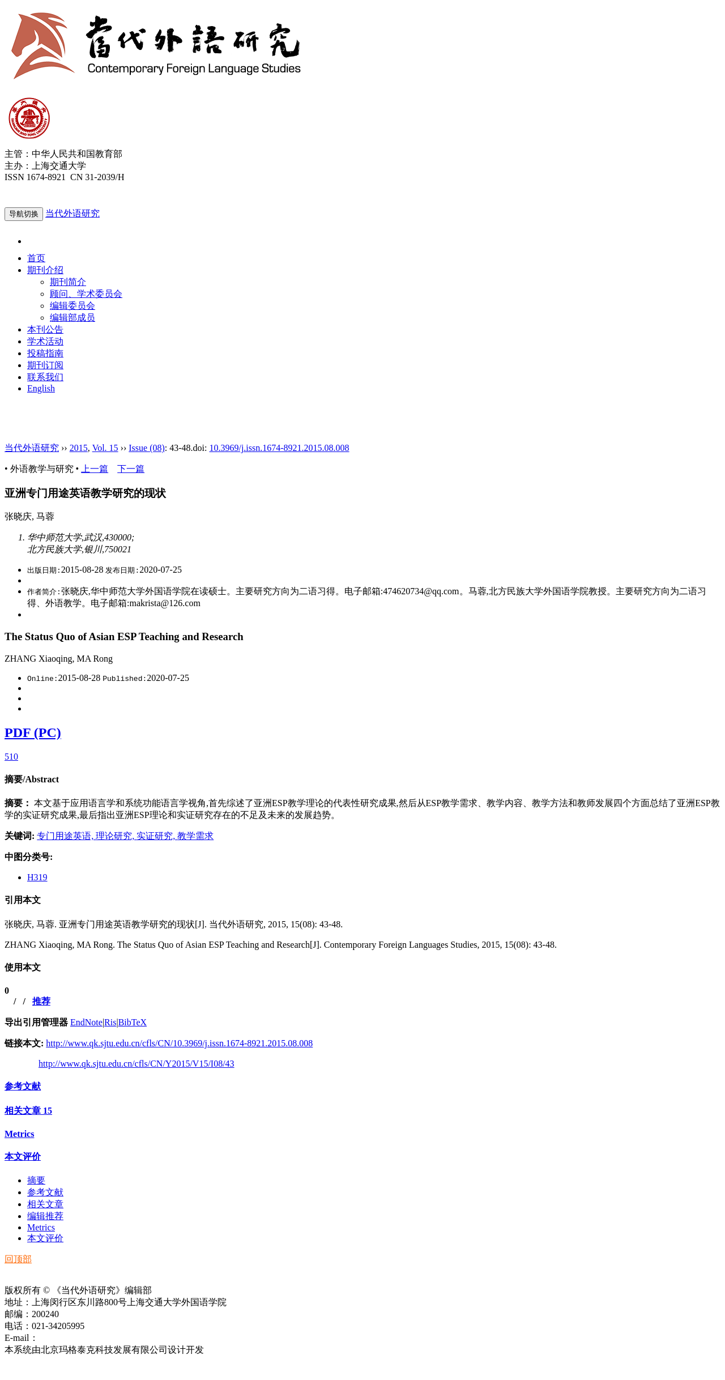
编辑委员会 (72, 305)
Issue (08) (147, 448)
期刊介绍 (45, 270)
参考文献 (23, 1086)
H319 (37, 877)
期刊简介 (68, 282)
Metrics (19, 1134)
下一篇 (130, 469)
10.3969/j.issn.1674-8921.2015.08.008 (279, 448)
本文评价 (23, 1156)
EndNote (86, 1022)
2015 (79, 448)
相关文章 (28, 1110)
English (41, 388)
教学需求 (195, 836)
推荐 (41, 1001)
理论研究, (116, 836)
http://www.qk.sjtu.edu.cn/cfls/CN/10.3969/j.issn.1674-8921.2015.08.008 (179, 1043)
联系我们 (45, 377)
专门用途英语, (66, 836)
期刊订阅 (45, 365)
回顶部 (18, 1259)
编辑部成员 (72, 317)
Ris (110, 1022)
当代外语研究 (72, 213)
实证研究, (157, 836)
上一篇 (94, 469)
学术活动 (45, 341)
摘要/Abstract (32, 779)
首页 (36, 258)
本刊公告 (45, 329)
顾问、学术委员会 (86, 294)
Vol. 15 (105, 448)
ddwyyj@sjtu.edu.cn (76, 1338)
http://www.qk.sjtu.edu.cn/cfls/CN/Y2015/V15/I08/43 (136, 1063)
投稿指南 (45, 353)
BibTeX (132, 1022)
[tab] (362, 780)
